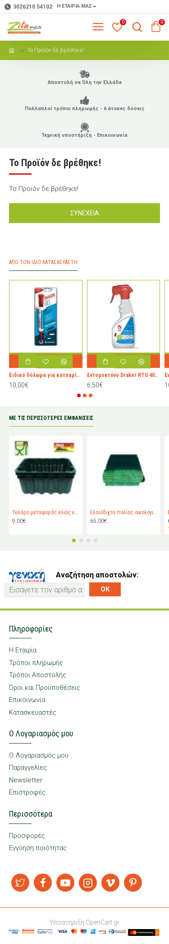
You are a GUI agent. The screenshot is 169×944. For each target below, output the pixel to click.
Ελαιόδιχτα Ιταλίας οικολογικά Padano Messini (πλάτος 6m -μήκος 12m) (123, 513)
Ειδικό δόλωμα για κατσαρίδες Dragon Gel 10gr (45, 375)
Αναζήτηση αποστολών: (97, 575)
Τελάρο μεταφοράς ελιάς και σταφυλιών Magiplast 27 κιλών (45, 513)
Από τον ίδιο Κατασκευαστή (43, 262)
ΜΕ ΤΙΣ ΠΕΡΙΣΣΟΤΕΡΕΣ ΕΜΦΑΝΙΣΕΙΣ (51, 418)
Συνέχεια (84, 213)
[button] (79, 395)
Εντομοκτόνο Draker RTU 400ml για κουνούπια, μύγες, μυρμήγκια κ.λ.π (123, 375)
